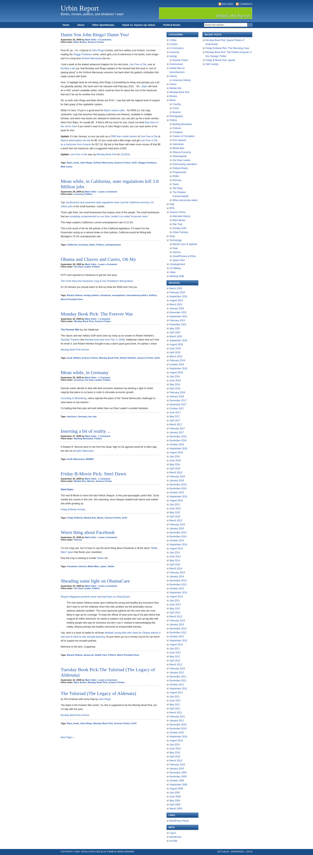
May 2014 (174, 560)
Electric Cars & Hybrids (184, 244)
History (173, 76)
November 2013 (177, 584)
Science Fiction (96, 42)
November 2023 (177, 312)
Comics (173, 44)
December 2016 (177, 436)
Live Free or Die (137, 64)
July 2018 (174, 376)
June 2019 (175, 348)
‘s (119, 216)
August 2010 (176, 740)
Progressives (179, 172)
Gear (175, 248)
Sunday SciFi (179, 228)
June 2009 (175, 796)
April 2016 (174, 468)
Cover (175, 108)
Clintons (176, 128)
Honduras (106, 295)
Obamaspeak (179, 156)
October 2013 (176, 588)
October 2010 (176, 732)
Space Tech (178, 260)
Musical (176, 112)
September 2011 (178, 688)
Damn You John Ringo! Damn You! (95, 34)
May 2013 (174, 608)
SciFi (134, 162)
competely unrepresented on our (87, 216)
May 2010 (174, 752)
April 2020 (174, 332)
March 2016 (175, 472)
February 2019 (177, 360)
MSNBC (90, 459)
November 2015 (177, 488)
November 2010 (177, 728)
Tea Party (177, 188)
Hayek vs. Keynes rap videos (138, 25)
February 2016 (177, 476)
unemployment (113, 244)
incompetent (118, 295)
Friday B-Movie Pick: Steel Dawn (93, 473)
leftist (92, 244)
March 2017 (175, 424)
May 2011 (174, 704)
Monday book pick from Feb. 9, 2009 (104, 339)
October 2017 (176, 408)
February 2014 (177, 572)
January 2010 (176, 768)
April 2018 (174, 388)
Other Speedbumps (103, 25)
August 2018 (176, 372)
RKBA (175, 176)
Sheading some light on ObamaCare (95, 581)
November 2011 (177, 680)
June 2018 (175, 380)
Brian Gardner (126, 852)
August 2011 (176, 692)
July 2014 (174, 552)
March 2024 (175, 304)
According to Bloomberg (73, 398)
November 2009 (177, 776)
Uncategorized (177, 264)
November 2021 (177, 324)
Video (172, 272)
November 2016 (177, 440)
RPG (172, 208)
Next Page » (67, 737)
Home (66, 25)
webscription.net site (79, 140)
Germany (82, 416)
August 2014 (176, 548)
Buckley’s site (68, 68)
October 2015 (176, 492)
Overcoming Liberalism (184, 164)
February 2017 (177, 428)
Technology (175, 240)
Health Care (101, 655)
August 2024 (176, 300)
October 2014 (176, 540)
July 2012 (174, 648)
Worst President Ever (72, 299)
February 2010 (177, 764)
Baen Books (80, 42)
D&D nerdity (211, 64)
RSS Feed (227, 4)
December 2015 (177, 484)
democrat (89, 655)
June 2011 (175, 700)
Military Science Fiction (85, 358)
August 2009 (176, 788)
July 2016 (174, 456)
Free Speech (179, 140)
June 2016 (175, 460)
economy (78, 194)
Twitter (100, 558)
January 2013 (176, 624)
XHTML (173, 841)
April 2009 (174, 804)
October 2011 (176, 684)
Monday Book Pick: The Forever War (97, 313)
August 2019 (176, 344)
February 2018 (177, 392)
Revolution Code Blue (93, 852)
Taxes (175, 184)
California (72, 244)
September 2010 (178, 736)
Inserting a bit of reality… (86, 431)
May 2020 (174, 328)
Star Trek (177, 224)
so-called (125, 216)
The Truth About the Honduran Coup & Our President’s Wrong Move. (97, 281)
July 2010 (174, 744)
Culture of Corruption (183, 136)
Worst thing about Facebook (88, 532)
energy (173, 56)
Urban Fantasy (180, 232)
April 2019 (174, 352)
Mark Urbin (90, 39)
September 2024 (178, 296)
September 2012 (178, 640)
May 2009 (174, 800)
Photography (176, 116)
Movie (100, 518)
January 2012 (176, 672)
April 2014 (174, 564)
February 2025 (177, 292)
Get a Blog (223, 852)
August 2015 (176, 500)
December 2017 (177, 400)
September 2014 (178, 544)
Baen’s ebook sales (114, 110)
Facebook (72, 566)
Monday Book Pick (106, 154)
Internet (78, 540)
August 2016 (176, 452)
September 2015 (178, 496)
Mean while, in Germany (85, 372)
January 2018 (176, 396)
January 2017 (176, 432)
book (76, 162)
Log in (172, 833)
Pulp (171, 204)
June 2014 (175, 556)
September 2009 (178, 784)
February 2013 (177, 620)
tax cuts (92, 416)
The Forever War (70, 329)
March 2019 (175, 356)
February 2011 (177, 716)
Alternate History (181, 216)
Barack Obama (74, 295)
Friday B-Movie (75, 518)
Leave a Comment (107, 191)
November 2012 (177, 632)
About (80, 25)
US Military (175, 268)
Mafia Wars (93, 566)
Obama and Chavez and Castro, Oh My (98, 259)
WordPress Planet (179, 820)
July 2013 (174, 600)
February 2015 (177, 524)
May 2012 (174, 656)
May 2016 (174, 464)
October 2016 (176, 444)
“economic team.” (139, 216)
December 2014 (177, 532)
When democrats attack (185, 200)
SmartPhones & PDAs (184, 256)
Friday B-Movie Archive (73, 509)
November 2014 (177, 536)
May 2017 (174, 416)
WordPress (175, 837)
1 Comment (104, 319)
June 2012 (175, 652)
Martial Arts (80, 481)
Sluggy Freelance (82, 54)
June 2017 (175, 412)
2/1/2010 (125, 154)
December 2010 (177, 724)
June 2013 (175, 604)
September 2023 (178, 316)
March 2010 (175, 760)
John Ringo (98, 50)
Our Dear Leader (82, 266)
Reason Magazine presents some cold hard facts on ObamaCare (95, 596)
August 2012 (176, 644)
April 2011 (174, 708)
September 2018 (178, 368)
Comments (246, 4)
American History (181, 80)
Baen (145, 86)
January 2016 (176, 480)
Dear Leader (111, 216)
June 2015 (175, 508)
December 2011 (177, 676)
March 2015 (175, 520)
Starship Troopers (70, 339)
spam (103, 566)
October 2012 (176, 636)
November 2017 (177, 404)
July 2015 (174, 504)
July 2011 (174, 696)
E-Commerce (176, 48)
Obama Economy (181, 152)
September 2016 (178, 448)
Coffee (172, 40)
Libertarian (178, 144)
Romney (176, 180)
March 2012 (175, 664)
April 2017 (174, 420)
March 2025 (175, 288)
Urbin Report (80, 8)
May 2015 (174, 512)
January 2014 (176, 576)
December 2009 (177, 772)
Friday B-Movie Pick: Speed (220, 60)
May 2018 (174, 384)
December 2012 (177, 628)
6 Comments (104, 39)
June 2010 (175, 748)
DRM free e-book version (123, 136)
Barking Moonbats (83, 438)
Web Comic (67, 166)
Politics (88, 194)
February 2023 (177, 320)
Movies (90, 481)
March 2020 (175, 336)
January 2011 (176, 720)
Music (172, 100)
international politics (137, 295)
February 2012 (177, 668)
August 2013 (176, 596)
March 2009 (175, 808)
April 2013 (174, 612)
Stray (172, 236)
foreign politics (91, 295)
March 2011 (175, 712)
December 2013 (177, 580)
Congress (177, 132)
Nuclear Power (180, 60)
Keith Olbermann (85, 451)
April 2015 (174, 516)
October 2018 (176, 364)
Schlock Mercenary (92, 58)
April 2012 (174, 660)
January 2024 (176, 308)
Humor (173, 84)
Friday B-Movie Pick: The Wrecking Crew (227, 48)
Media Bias (178, 148)
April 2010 (174, 756)
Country (176, 104)
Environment (176, 64)
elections (72, 416)
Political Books (171, 25)
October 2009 (176, 780)
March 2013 (175, 616)
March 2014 (175, 568)
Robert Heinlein (128, 358)
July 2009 (174, 792)
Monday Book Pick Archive (75, 349)
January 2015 (176, 528)
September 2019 (178, 340)
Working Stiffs (176, 276)
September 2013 (178, 592)
